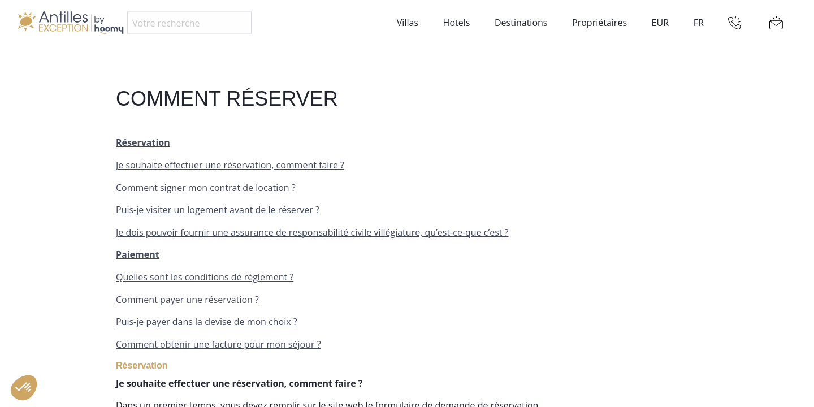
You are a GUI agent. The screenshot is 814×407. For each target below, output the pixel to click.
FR (699, 22)
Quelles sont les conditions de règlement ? (204, 277)
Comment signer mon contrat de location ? (206, 187)
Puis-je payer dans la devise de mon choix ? (206, 321)
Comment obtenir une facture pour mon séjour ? (218, 344)
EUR (660, 22)
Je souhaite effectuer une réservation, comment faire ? (230, 165)
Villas (407, 22)
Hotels (456, 22)
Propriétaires (599, 22)
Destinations (521, 22)
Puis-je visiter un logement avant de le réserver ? (217, 210)
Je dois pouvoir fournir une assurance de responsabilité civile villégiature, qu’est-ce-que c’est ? (312, 232)
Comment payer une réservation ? (187, 299)
